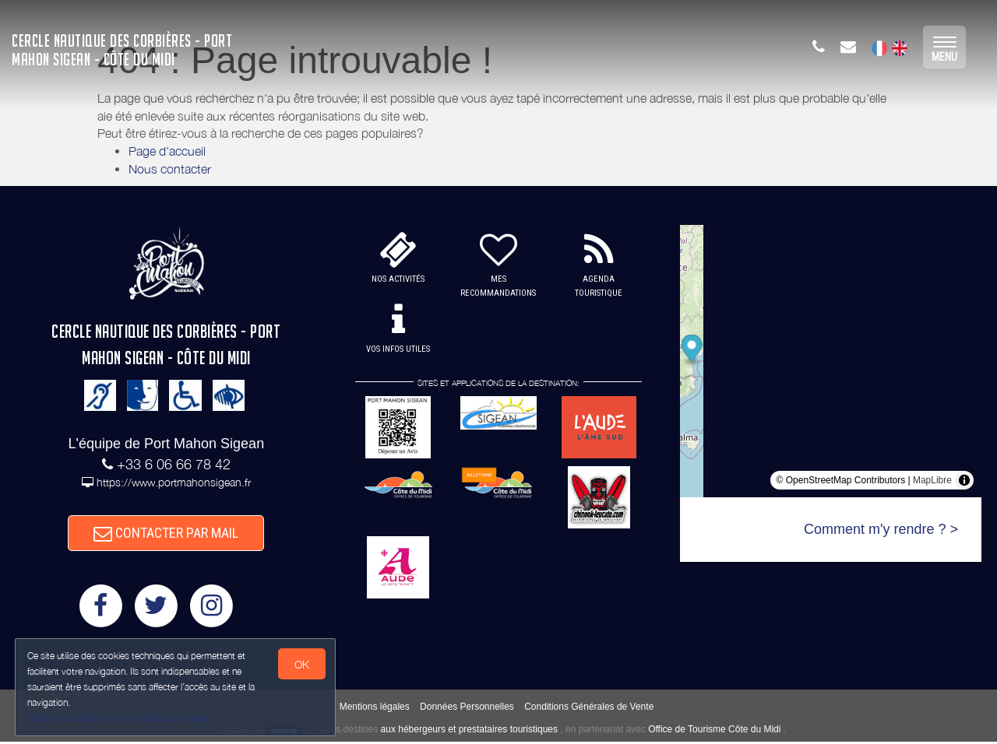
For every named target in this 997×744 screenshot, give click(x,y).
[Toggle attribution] (964, 480)
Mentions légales (375, 709)
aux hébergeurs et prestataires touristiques (469, 732)
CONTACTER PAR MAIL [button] (165, 534)
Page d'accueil (167, 151)
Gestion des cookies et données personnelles (118, 718)
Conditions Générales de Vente (589, 709)
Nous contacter (170, 169)
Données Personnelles (467, 709)
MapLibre (932, 480)
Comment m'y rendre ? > (881, 529)
